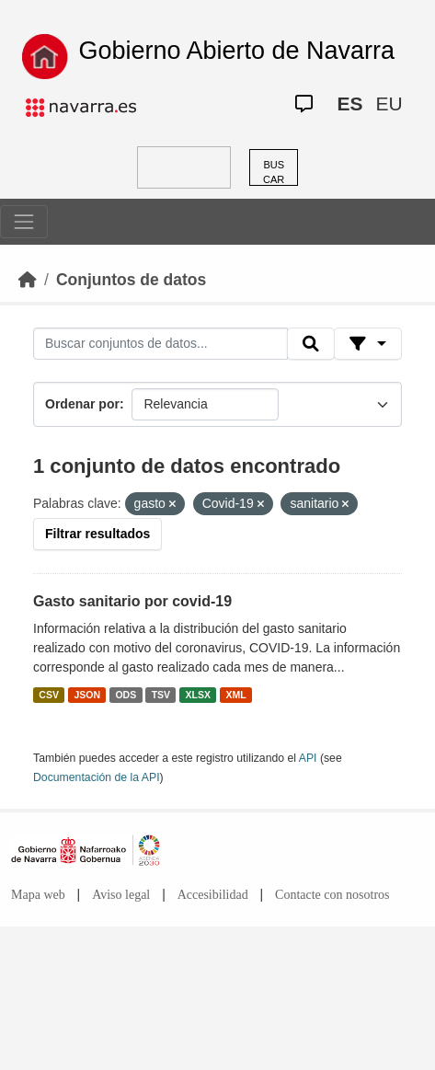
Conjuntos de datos (131, 279)
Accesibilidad (212, 895)
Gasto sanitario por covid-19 (132, 601)
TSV (161, 694)
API (308, 758)
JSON (87, 694)
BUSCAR (273, 172)
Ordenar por (82, 404)
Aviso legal (121, 895)
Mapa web (38, 895)
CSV (49, 694)
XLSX (198, 694)
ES (349, 103)
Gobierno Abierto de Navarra (236, 50)
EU (388, 103)
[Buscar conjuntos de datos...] (160, 344)
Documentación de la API (96, 777)
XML (236, 694)
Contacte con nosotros (332, 895)
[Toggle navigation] (24, 221)
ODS (125, 694)
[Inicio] (27, 279)
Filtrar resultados (97, 533)
